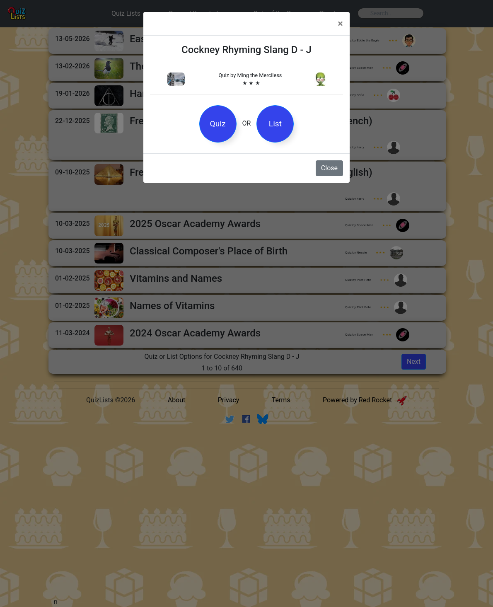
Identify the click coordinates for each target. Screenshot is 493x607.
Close (329, 168)
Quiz (218, 123)
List (275, 123)
